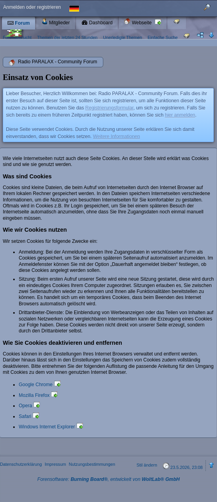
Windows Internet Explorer (47, 427)
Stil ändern (146, 465)
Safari (25, 416)
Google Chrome (36, 384)
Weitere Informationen (116, 136)
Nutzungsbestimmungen (92, 464)
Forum (18, 23)
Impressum (55, 464)
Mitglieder (55, 21)
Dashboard (96, 23)
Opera (25, 405)
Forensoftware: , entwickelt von (108, 479)
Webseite (138, 21)
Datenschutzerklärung (21, 464)
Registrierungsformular (109, 108)
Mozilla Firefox (34, 395)
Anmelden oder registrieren (32, 7)
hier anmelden (180, 115)
